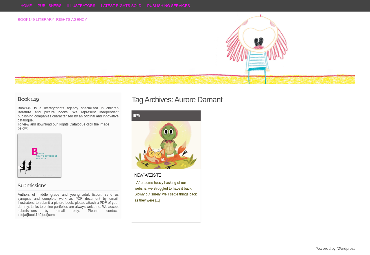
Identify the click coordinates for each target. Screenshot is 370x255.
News (136, 115)
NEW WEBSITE (147, 175)
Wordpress (346, 249)
